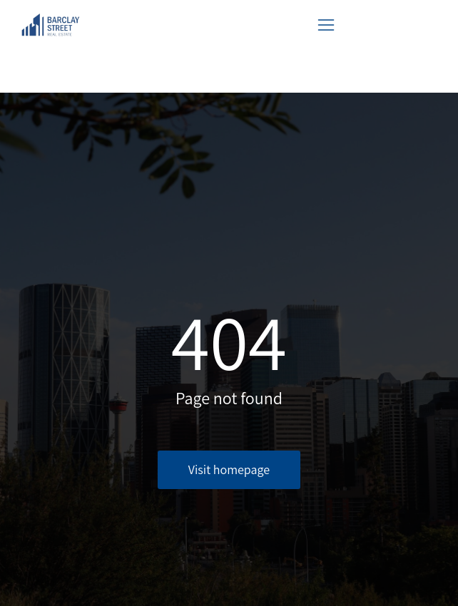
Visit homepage (229, 469)
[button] (326, 25)
